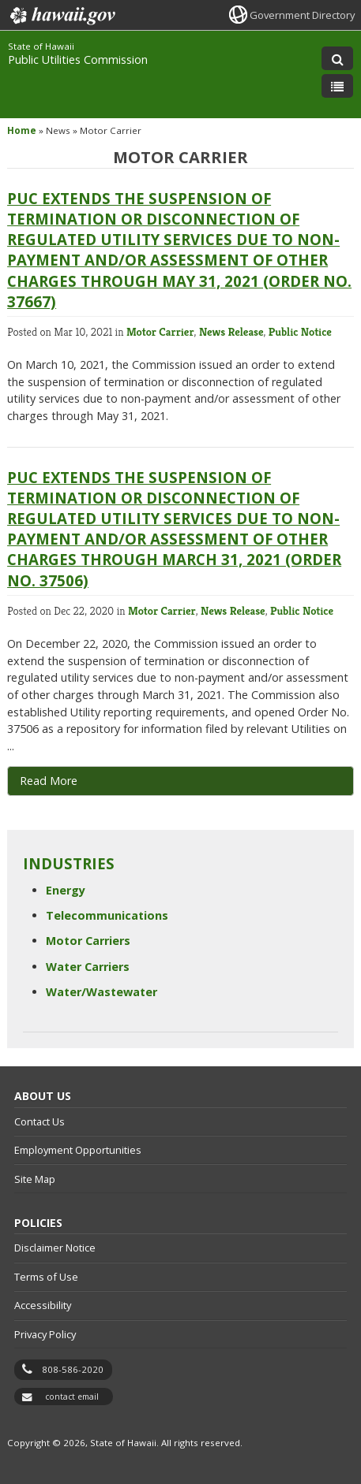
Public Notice (300, 332)
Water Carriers (88, 966)
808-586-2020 (72, 1369)
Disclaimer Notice (55, 1247)
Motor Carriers (88, 940)
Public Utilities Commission (78, 59)
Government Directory (302, 15)
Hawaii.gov (61, 16)
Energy (65, 890)
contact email (72, 1396)
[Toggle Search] (337, 58)
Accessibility (42, 1305)
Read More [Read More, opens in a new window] (48, 780)
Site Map (34, 1179)
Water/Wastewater (101, 991)
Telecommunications (107, 915)
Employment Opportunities (77, 1150)
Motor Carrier (160, 332)
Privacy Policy (45, 1334)
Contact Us (39, 1121)
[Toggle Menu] (337, 86)
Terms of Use (46, 1277)
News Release (231, 332)
